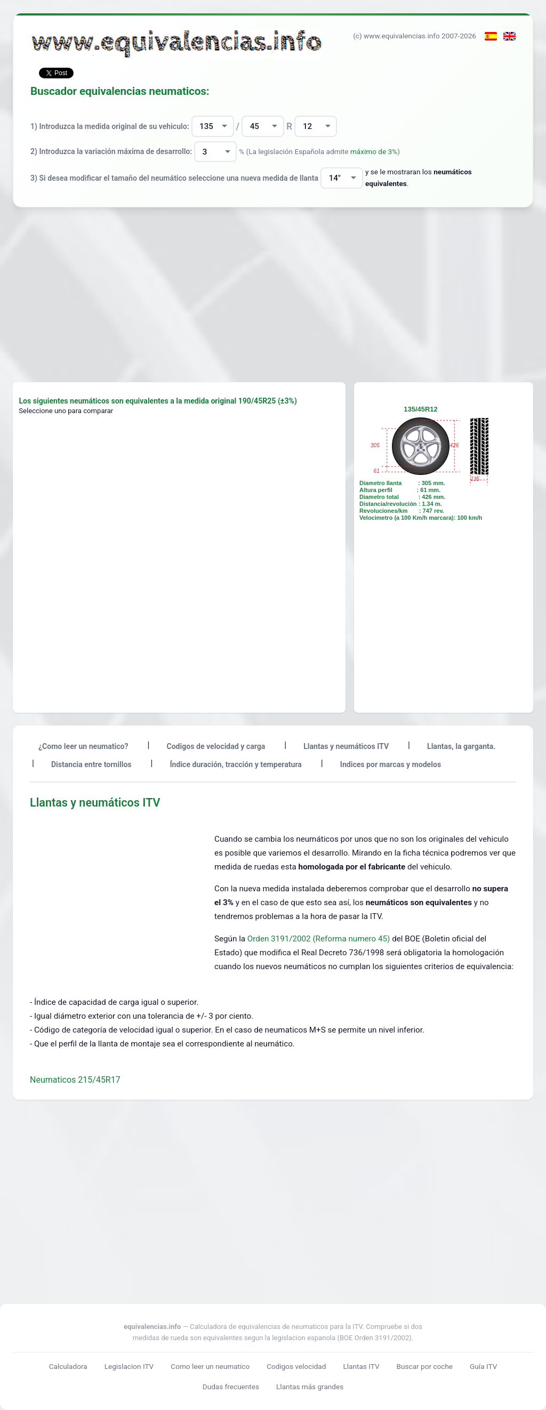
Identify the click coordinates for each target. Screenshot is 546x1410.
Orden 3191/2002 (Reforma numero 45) (319, 939)
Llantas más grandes (309, 1386)
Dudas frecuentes (231, 1386)
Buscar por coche (425, 1366)
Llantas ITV (361, 1366)
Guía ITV (483, 1366)
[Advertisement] (273, 294)
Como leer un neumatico (210, 1366)
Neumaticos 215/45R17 (75, 1080)
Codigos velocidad (296, 1366)
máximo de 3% (373, 151)
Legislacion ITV (129, 1366)
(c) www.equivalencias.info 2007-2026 (414, 35)
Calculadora (68, 1366)
